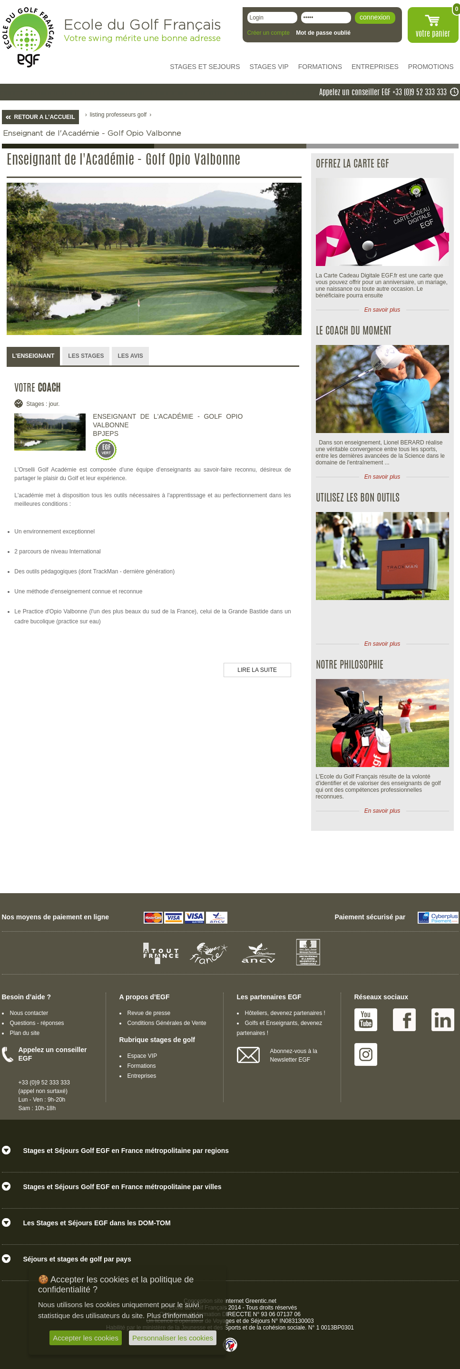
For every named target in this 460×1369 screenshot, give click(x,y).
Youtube (365, 1019)
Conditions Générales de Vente (166, 1023)
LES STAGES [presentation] (86, 356)
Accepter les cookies (85, 1338)
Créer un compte (268, 33)
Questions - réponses (37, 1023)
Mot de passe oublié (323, 33)
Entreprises (142, 1076)
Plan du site (25, 1033)
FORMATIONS (320, 66)
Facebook (404, 1019)
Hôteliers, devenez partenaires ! (285, 1013)
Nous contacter (29, 1013)
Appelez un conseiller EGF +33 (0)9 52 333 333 (383, 93)
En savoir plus (382, 309)
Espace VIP (142, 1056)
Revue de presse (149, 1013)
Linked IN (442, 1019)
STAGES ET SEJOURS (205, 66)
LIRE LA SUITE (257, 670)
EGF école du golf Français (28, 37)
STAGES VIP (269, 66)
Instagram (365, 1054)
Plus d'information (175, 1315)
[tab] (33, 356)
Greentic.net (260, 1301)
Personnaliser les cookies (172, 1338)
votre (433, 34)
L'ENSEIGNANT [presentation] (33, 356)
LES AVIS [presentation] (130, 356)
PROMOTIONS (431, 66)
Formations (141, 1066)
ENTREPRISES (375, 66)
